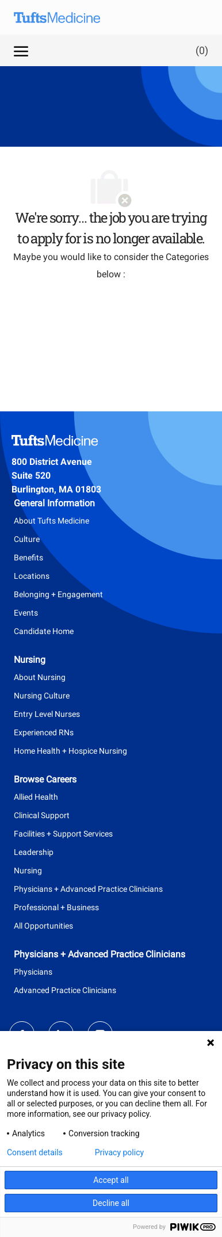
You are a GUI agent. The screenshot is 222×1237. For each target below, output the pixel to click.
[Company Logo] (65, 17)
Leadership (33, 852)
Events (26, 612)
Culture (27, 539)
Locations (31, 576)
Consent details (35, 1152)
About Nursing (40, 677)
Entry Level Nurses (47, 714)
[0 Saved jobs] (199, 50)
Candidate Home (44, 631)
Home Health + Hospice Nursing (70, 750)
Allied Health (36, 796)
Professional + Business (56, 907)
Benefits (28, 557)
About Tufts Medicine (51, 520)
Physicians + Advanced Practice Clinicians (88, 889)
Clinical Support (42, 815)
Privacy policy (119, 1152)
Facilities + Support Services (63, 833)
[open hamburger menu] (21, 50)
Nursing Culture (42, 695)
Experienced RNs (44, 732)
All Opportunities (43, 925)
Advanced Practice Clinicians (65, 990)
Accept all (111, 1180)
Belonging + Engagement (58, 594)
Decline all (111, 1203)
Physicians (33, 971)
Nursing (28, 870)
